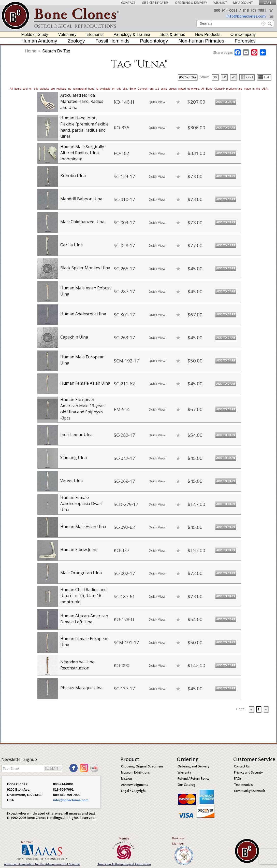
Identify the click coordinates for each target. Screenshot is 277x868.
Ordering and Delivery (193, 766)
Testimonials (243, 784)
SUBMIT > (53, 768)
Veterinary (67, 34)
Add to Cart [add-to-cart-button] (226, 101)
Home (30, 51)
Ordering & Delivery (191, 3)
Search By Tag (56, 51)
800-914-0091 (225, 10)
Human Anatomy (39, 41)
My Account (243, 3)
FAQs (238, 778)
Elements (95, 34)
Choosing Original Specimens (142, 766)
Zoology (76, 41)
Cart (267, 3)
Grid (247, 77)
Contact (128, 3)
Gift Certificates (155, 3)
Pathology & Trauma (131, 34)
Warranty (184, 772)
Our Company (243, 34)
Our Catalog (186, 784)
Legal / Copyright (133, 791)
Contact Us (242, 766)
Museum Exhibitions (135, 772)
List (263, 77)
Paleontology (154, 41)
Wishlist (220, 3)
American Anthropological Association (124, 864)
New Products (208, 34)
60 (224, 77)
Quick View (157, 102)
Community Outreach (249, 791)
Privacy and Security (248, 772)
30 (215, 77)
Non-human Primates (201, 41)
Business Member (178, 840)
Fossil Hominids (112, 41)
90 (233, 77)
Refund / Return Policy (193, 778)
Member (27, 842)
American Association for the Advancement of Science (42, 864)
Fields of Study (34, 34)
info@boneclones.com (246, 16)
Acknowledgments (134, 784)
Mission (126, 778)
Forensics (245, 41)
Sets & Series (173, 34)
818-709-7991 (254, 10)
